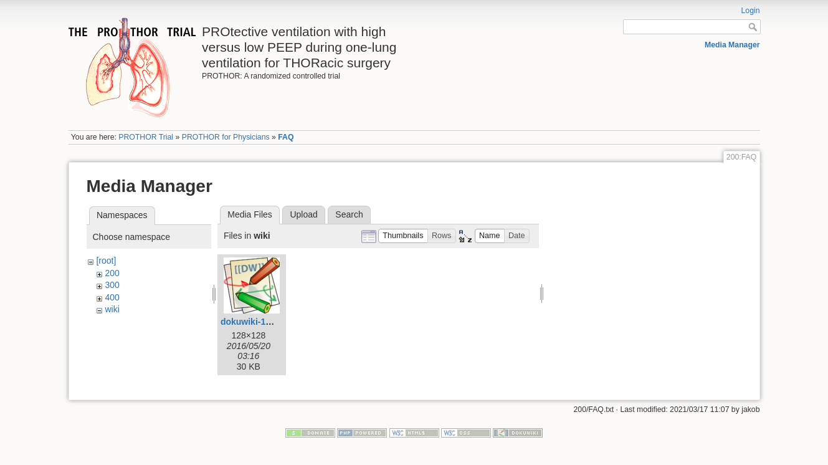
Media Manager (732, 45)
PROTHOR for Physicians (226, 137)
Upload (303, 214)
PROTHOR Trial (145, 137)
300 (112, 285)
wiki (112, 309)
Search (349, 214)
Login (750, 10)
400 (112, 297)
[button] (403, 236)
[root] (106, 261)
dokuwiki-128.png (257, 322)
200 (112, 273)
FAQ (285, 137)
